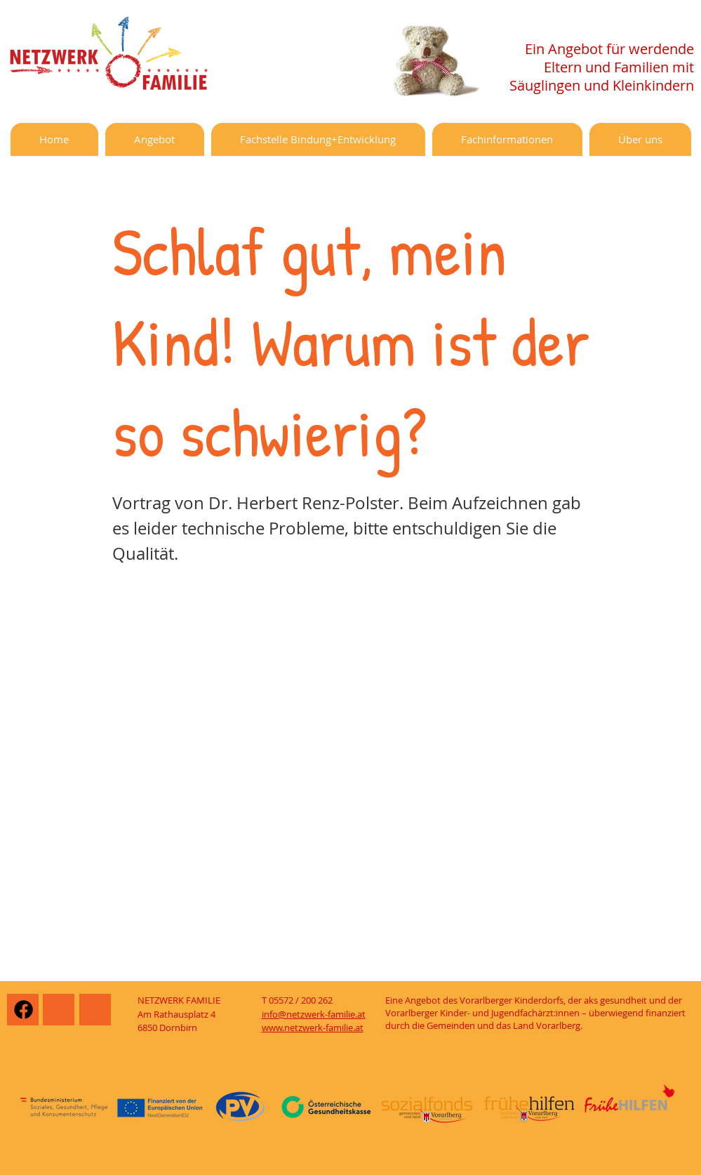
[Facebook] (23, 1009)
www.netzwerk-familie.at (312, 1027)
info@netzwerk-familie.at (314, 1014)
